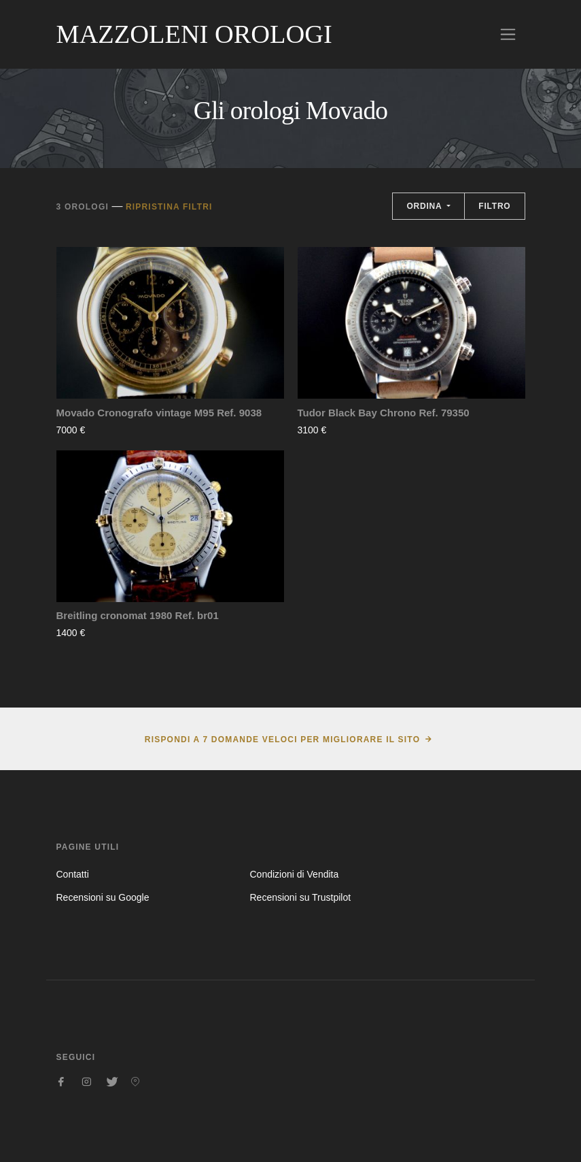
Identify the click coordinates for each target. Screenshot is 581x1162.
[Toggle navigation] (508, 34)
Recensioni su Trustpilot (300, 897)
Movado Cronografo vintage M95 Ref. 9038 (159, 412)
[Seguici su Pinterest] (135, 1081)
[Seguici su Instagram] (86, 1081)
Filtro (494, 206)
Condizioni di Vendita (293, 874)
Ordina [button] (425, 206)
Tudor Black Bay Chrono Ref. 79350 (384, 412)
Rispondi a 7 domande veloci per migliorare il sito (282, 739)
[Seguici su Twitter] (111, 1081)
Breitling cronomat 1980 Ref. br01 (137, 615)
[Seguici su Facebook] (62, 1081)
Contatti (72, 874)
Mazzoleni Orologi (194, 34)
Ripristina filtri (169, 207)
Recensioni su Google (102, 897)
